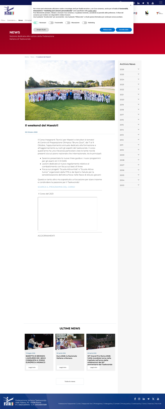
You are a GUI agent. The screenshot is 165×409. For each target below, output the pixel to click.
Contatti (117, 403)
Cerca (145, 403)
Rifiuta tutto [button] (107, 30)
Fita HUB (158, 403)
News (20, 20)
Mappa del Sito (87, 403)
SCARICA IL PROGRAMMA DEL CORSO (56, 187)
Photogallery (98, 403)
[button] (130, 5)
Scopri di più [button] (41, 30)
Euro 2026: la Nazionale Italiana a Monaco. (67, 357)
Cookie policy (136, 403)
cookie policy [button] (92, 11)
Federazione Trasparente (66, 403)
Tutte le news (70, 382)
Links (79, 403)
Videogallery (108, 403)
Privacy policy (126, 403)
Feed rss (151, 403)
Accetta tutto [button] (123, 30)
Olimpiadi (28, 20)
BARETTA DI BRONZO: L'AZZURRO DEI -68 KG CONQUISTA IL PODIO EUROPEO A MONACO (36, 359)
